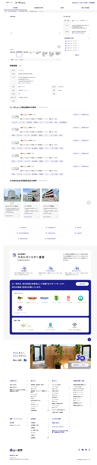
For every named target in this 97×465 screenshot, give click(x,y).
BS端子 (56, 122)
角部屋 (13, 135)
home (5, 11)
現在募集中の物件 (38, 8)
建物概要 (15, 8)
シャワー (41, 122)
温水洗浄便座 (29, 122)
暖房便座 (36, 122)
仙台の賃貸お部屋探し (12, 11)
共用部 (62, 8)
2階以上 (13, 148)
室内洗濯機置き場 (63, 122)
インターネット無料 (48, 122)
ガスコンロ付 (14, 122)
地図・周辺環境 (85, 8)
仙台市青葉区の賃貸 (23, 11)
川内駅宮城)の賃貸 (33, 11)
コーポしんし (41, 11)
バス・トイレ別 (21, 122)
